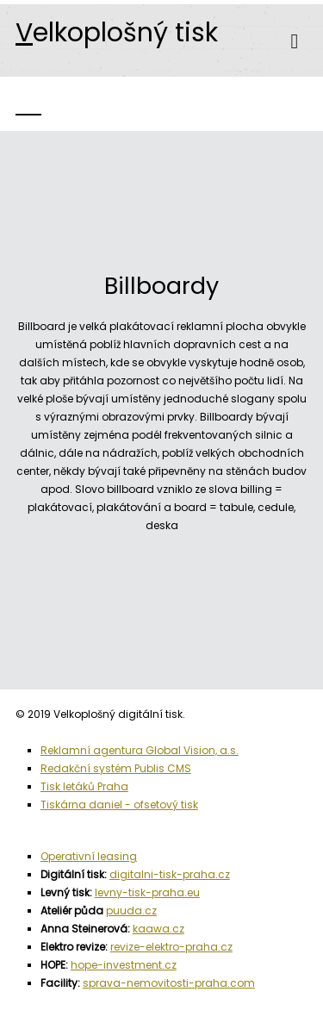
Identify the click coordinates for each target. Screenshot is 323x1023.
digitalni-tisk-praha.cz (169, 874)
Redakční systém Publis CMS (115, 768)
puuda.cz (131, 910)
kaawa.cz (158, 928)
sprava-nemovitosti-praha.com (169, 983)
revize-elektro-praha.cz (171, 946)
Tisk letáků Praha (84, 786)
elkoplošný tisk (117, 33)
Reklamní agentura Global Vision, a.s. (139, 750)
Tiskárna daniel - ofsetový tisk (119, 804)
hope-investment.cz (124, 965)
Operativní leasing (88, 856)
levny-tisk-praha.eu (147, 892)
